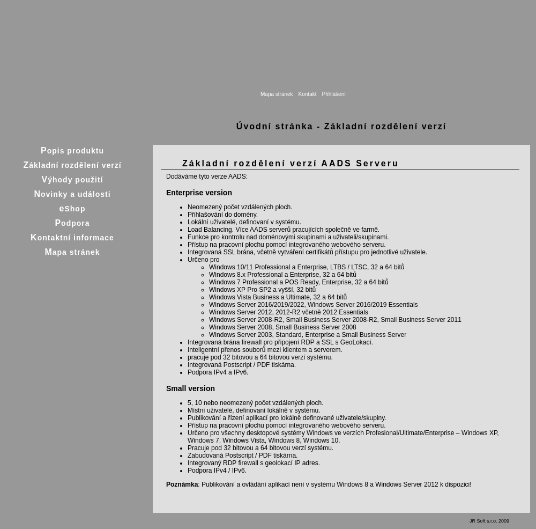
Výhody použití (72, 179)
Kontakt (308, 94)
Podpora (72, 222)
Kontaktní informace (72, 237)
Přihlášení (334, 94)
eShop (72, 208)
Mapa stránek (276, 94)
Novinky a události (72, 194)
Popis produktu (72, 150)
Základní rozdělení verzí (72, 165)
